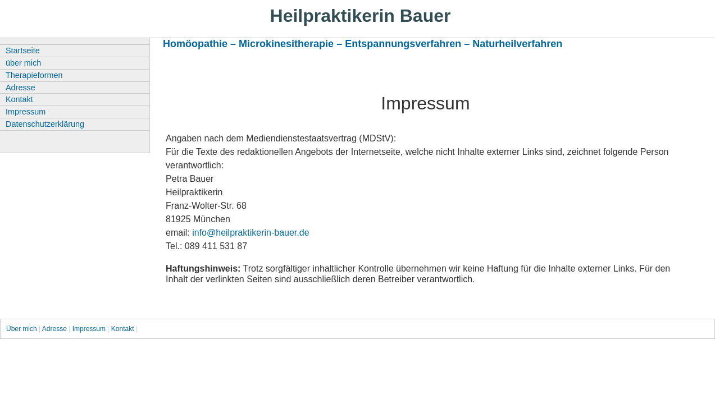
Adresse (20, 87)
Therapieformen (34, 75)
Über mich (22, 329)
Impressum (25, 111)
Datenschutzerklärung (45, 124)
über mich (23, 62)
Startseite (23, 50)
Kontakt (19, 99)
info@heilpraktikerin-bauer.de (250, 232)
